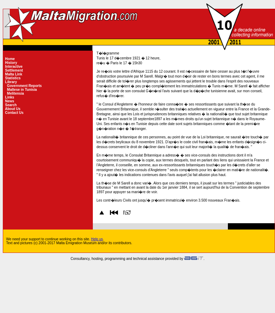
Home (10, 59)
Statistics (13, 78)
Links (9, 97)
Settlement (14, 70)
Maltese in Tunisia (22, 90)
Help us (97, 239)
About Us (13, 109)
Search (11, 105)
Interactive (14, 66)
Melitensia (15, 93)
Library (11, 82)
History (11, 63)
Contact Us (14, 113)
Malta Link (13, 74)
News (9, 101)
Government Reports (24, 86)
